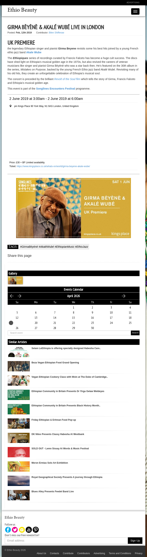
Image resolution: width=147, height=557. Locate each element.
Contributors (83, 553)
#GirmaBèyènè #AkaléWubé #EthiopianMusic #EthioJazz (54, 246)
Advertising (133, 3)
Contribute (68, 553)
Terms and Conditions (120, 553)
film (67, 79)
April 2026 (73, 296)
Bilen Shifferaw (56, 32)
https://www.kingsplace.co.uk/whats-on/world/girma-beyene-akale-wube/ (53, 166)
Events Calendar (73, 289)
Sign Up (135, 540)
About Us (41, 553)
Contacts (54, 553)
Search (135, 332)
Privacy (138, 553)
